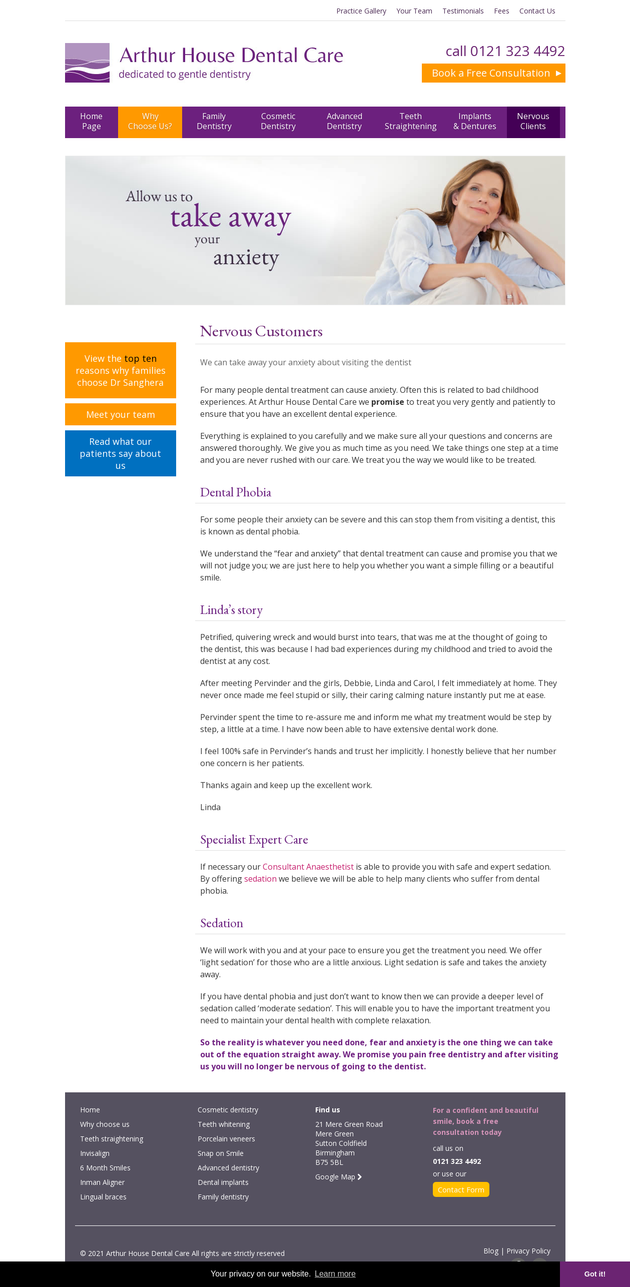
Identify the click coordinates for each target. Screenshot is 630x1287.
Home (90, 1109)
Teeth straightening (111, 1138)
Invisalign (95, 1153)
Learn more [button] (335, 1273)
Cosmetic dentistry (228, 1109)
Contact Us (537, 11)
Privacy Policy (528, 1250)
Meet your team (120, 414)
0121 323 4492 (517, 50)
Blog (490, 1250)
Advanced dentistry (228, 1167)
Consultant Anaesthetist (308, 866)
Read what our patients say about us (120, 453)
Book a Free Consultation (491, 73)
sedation (260, 878)
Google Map (338, 1176)
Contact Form (461, 1189)
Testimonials (463, 11)
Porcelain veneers (226, 1138)
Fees (501, 11)
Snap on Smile (221, 1153)
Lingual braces (103, 1196)
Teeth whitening (224, 1124)
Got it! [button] (594, 1274)
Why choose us (105, 1124)
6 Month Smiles (105, 1167)
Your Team (414, 11)
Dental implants (223, 1182)
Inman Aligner (102, 1182)
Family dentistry (223, 1196)
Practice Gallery (361, 11)
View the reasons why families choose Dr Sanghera (121, 370)
